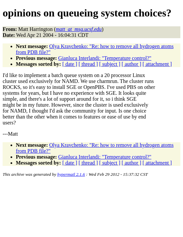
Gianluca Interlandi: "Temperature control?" (104, 58)
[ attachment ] (157, 64)
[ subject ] (109, 64)
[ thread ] (88, 64)
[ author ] (131, 64)
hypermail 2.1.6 (71, 174)
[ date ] (69, 64)
